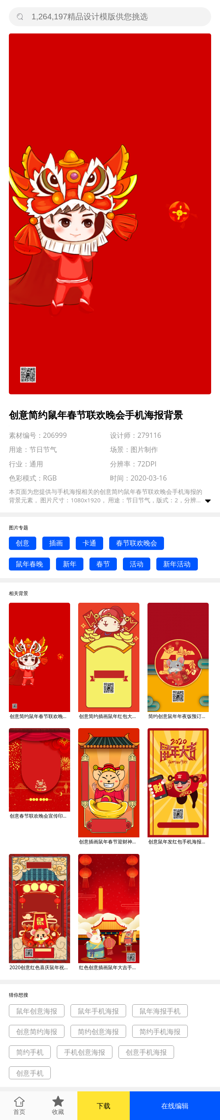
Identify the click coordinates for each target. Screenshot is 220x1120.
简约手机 (30, 1052)
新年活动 (177, 563)
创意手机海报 (146, 1052)
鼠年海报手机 (160, 1011)
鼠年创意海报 (36, 1011)
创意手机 (30, 1073)
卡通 (89, 543)
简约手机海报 (160, 1031)
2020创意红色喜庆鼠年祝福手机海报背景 (40, 967)
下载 (103, 1105)
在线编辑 (175, 1105)
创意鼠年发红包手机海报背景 (178, 841)
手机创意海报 (84, 1052)
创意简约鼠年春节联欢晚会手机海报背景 (40, 716)
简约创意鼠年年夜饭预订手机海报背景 (178, 716)
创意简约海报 (36, 1031)
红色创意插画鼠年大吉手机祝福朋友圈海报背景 (109, 967)
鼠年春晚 (29, 563)
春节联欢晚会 (136, 543)
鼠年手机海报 (98, 1011)
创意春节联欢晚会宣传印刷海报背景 (40, 815)
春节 (103, 563)
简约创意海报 (98, 1031)
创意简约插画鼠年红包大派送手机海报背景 (109, 716)
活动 (136, 563)
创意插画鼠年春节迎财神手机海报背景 (109, 841)
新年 (70, 563)
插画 (56, 543)
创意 (22, 543)
